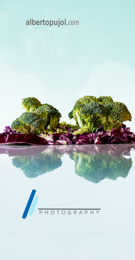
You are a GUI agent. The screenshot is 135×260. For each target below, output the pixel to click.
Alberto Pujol (32, 234)
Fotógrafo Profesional (65, 234)
